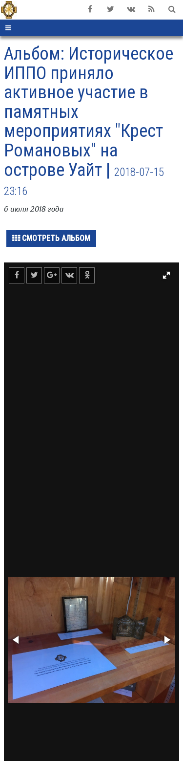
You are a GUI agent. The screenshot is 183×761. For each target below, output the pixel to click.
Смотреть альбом (51, 238)
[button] (166, 275)
